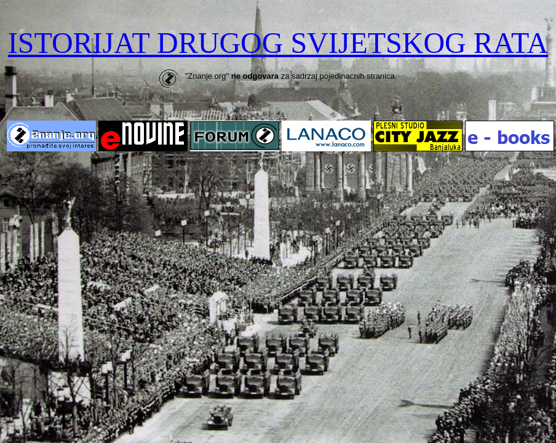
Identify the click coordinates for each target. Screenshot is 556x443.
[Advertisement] (278, 249)
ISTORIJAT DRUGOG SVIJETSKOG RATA (278, 42)
